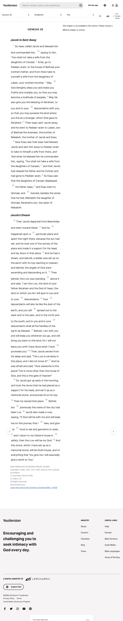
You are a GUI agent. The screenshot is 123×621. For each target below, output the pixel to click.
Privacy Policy (8, 598)
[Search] (48, 5)
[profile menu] (115, 5)
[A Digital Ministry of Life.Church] (61, 577)
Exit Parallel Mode (116, 16)
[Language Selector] (105, 5)
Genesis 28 (16, 15)
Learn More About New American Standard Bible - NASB (33, 488)
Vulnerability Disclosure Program (16, 601)
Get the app (93, 5)
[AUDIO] (100, 16)
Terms (19, 598)
